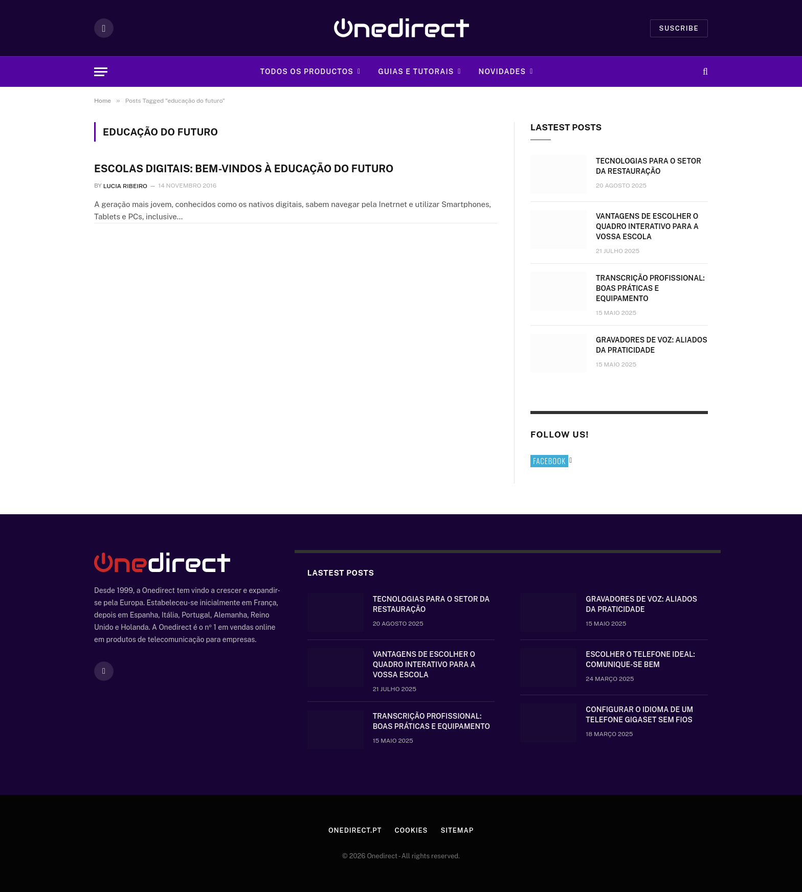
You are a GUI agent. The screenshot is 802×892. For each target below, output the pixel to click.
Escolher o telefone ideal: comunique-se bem (640, 659)
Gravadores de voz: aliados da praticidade (651, 345)
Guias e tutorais (416, 71)
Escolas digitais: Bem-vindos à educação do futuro (243, 169)
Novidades (502, 71)
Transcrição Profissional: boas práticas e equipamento (650, 288)
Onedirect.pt (355, 830)
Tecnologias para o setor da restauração (648, 166)
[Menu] (100, 71)
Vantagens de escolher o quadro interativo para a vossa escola (647, 226)
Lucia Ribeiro (125, 185)
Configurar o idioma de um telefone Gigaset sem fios (639, 714)
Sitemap (457, 830)
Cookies (411, 830)
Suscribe (679, 28)
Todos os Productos (306, 71)
